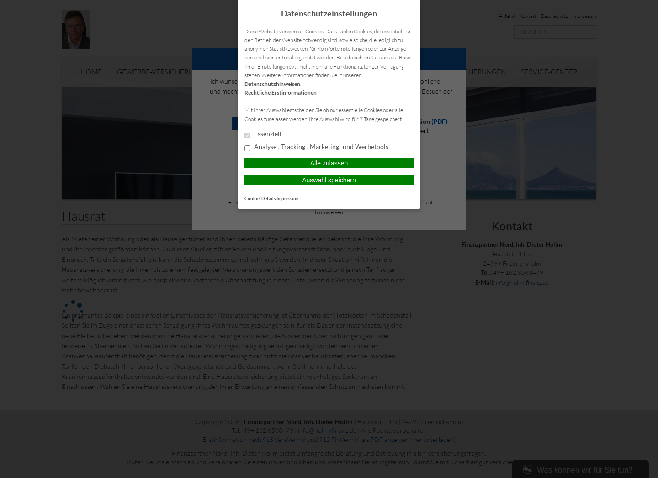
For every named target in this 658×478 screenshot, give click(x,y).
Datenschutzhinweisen (272, 83)
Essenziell (262, 134)
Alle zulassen (329, 163)
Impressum (287, 198)
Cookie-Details (260, 198)
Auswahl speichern (329, 180)
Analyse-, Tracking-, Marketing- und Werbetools (316, 147)
